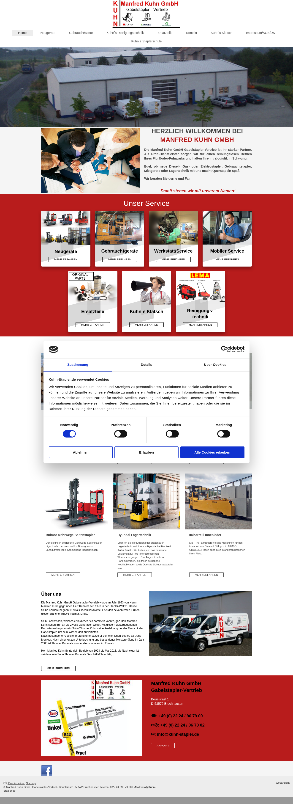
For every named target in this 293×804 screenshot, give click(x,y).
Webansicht (283, 782)
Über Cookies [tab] (215, 364)
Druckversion (14, 783)
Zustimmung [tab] (78, 364)
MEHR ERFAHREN (65, 259)
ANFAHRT (163, 745)
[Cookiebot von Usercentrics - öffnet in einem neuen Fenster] (224, 349)
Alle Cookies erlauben (212, 452)
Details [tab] (146, 364)
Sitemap (31, 783)
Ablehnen (80, 452)
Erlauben (146, 452)
